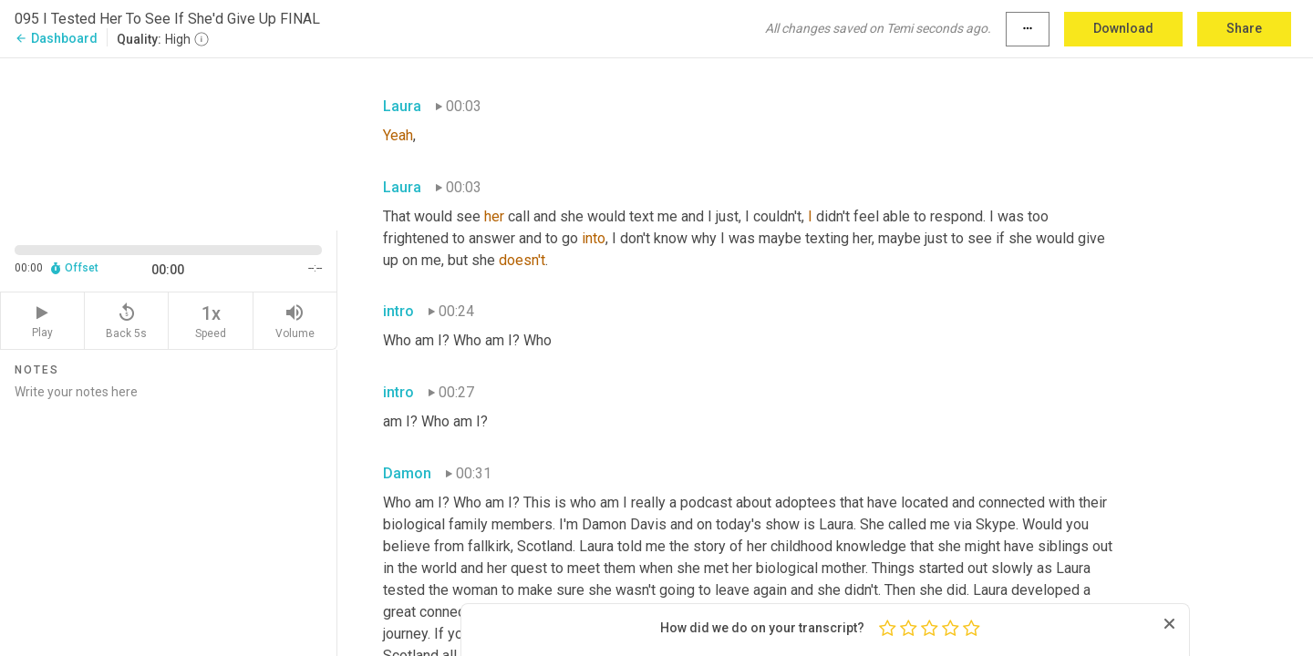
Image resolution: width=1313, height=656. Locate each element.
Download (1123, 28)
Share (1244, 28)
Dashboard (56, 38)
